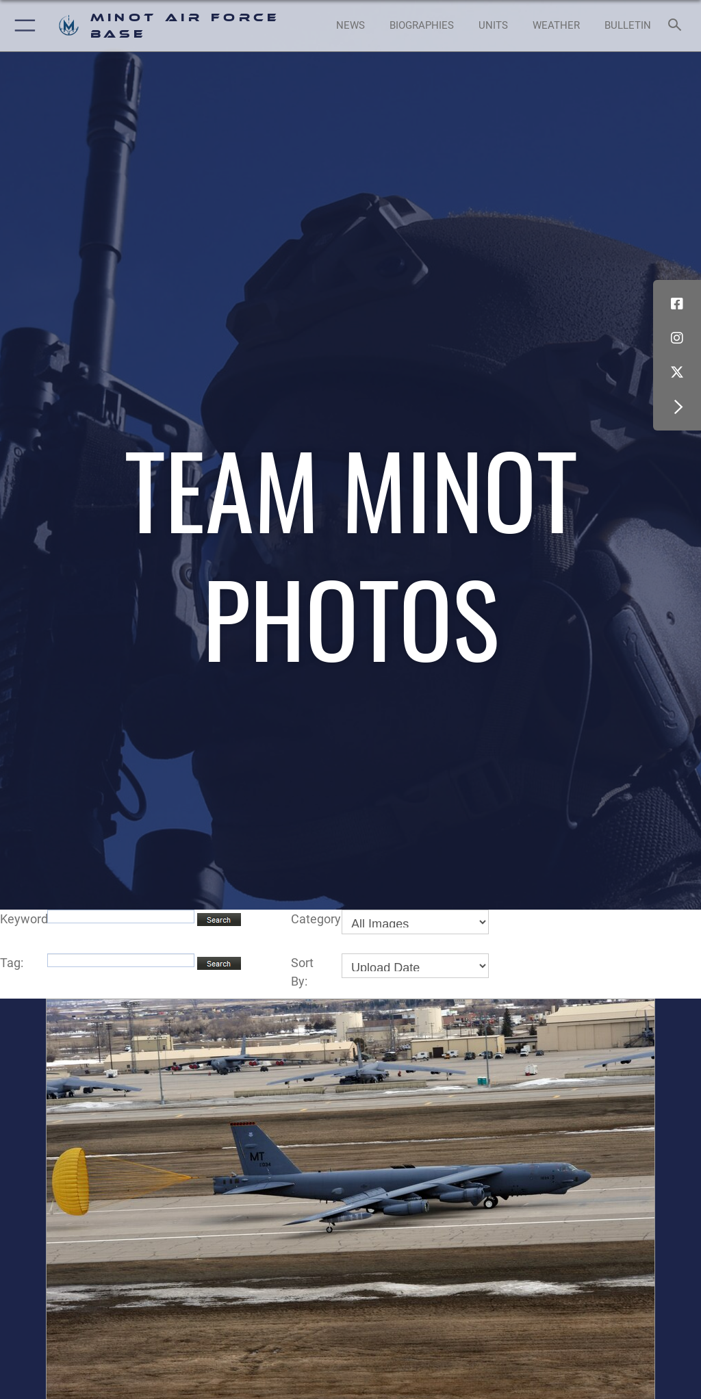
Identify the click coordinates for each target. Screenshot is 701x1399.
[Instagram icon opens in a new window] (677, 338)
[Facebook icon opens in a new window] (677, 304)
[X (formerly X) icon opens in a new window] (677, 372)
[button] (22, 25)
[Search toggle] (677, 25)
